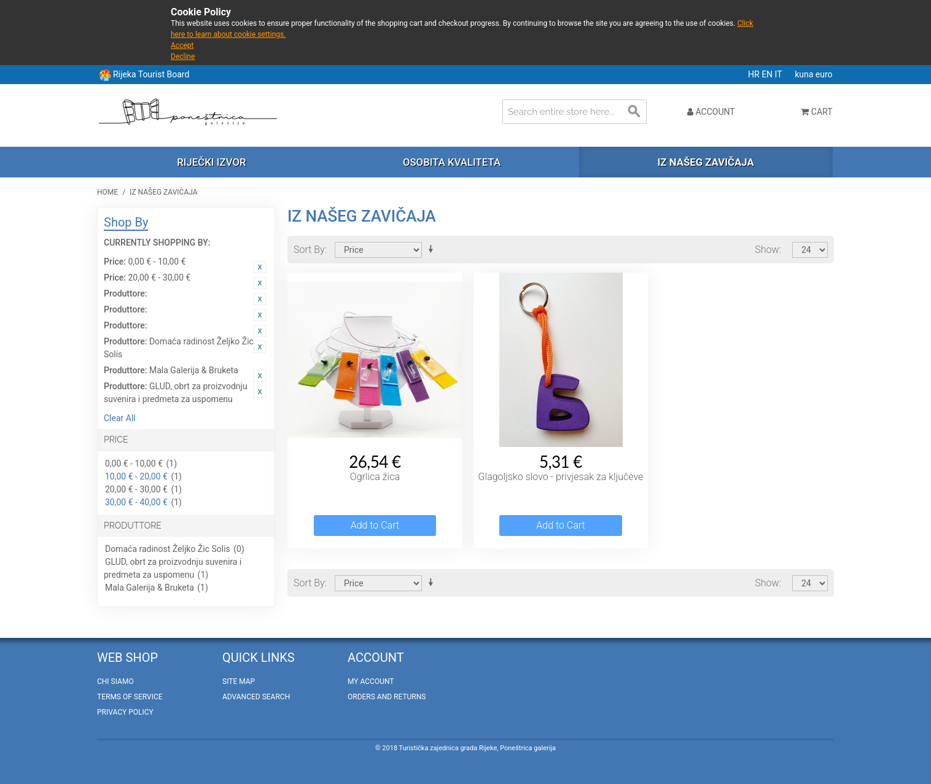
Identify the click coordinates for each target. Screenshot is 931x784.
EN (768, 74)
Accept (182, 45)
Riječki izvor (211, 162)
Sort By (309, 249)
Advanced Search (256, 697)
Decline (183, 56)
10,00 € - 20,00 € (136, 476)
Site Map (238, 681)
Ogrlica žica (375, 477)
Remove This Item (260, 267)
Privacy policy (125, 712)
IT (779, 74)
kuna (805, 74)
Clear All (120, 418)
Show (767, 249)
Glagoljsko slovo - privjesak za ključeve (561, 477)
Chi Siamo (115, 681)
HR (755, 74)
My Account (371, 681)
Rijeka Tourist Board (151, 74)
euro (824, 74)
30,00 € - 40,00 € (136, 502)
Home (107, 192)
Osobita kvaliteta (452, 162)
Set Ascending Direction (433, 249)
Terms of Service (130, 697)
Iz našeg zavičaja (705, 162)
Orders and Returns (387, 697)
